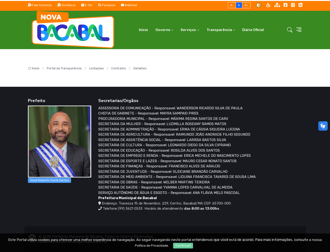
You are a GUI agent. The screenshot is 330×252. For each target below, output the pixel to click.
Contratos (118, 68)
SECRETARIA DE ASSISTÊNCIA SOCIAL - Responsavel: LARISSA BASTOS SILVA (162, 140)
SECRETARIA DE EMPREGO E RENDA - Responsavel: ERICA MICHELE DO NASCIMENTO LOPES (174, 156)
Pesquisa (106, 5)
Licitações (96, 68)
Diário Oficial (253, 30)
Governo (163, 30)
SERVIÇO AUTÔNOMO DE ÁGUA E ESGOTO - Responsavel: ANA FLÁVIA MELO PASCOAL (169, 193)
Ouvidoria (66, 5)
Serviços (188, 30)
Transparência (219, 30)
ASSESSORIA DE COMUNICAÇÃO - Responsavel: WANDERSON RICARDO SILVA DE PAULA (170, 108)
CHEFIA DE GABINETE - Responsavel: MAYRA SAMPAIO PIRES (148, 113)
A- (231, 5)
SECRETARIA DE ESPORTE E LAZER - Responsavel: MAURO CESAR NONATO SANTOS (167, 161)
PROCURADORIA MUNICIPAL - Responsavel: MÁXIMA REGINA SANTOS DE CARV (163, 119)
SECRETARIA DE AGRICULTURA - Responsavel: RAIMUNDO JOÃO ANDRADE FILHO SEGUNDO (174, 134)
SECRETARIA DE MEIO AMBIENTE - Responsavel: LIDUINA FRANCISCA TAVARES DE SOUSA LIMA (177, 177)
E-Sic (86, 5)
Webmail (129, 5)
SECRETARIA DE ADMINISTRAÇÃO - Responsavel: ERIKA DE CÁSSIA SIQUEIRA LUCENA (169, 129)
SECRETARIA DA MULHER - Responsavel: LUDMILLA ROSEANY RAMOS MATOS (162, 124)
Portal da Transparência (64, 68)
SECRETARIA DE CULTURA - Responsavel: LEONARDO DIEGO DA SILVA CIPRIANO (164, 145)
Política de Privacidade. (152, 245)
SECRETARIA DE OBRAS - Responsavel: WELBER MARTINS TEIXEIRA (154, 182)
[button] (289, 30)
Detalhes (140, 68)
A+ (246, 5)
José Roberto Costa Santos (49, 180)
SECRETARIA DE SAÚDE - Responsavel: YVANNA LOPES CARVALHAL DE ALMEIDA (165, 187)
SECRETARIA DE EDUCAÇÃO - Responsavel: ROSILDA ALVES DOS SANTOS (159, 150)
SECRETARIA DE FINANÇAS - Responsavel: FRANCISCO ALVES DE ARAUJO (159, 166)
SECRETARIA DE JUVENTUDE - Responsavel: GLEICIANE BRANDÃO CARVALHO (163, 171)
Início (143, 30)
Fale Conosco (40, 5)
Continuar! (183, 245)
